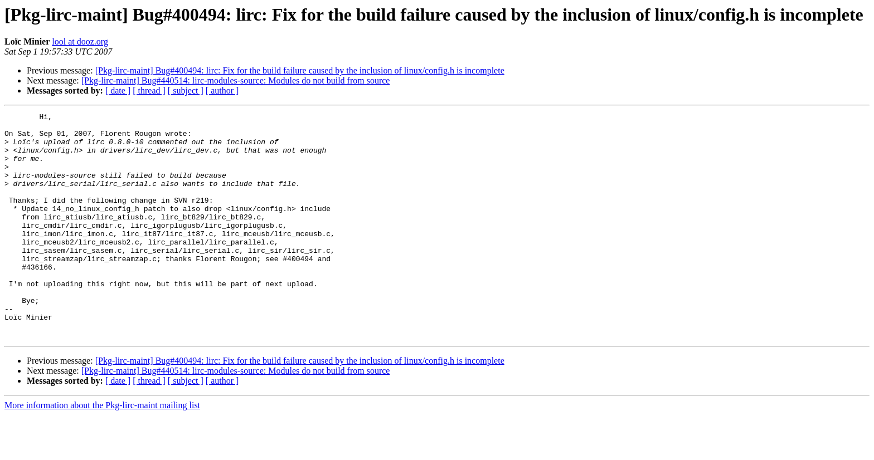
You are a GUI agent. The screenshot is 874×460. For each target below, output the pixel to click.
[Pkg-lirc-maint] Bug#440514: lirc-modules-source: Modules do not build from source (235, 80)
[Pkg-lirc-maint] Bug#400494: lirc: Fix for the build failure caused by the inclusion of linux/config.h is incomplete (299, 70)
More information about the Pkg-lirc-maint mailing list (102, 450)
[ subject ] (185, 90)
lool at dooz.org (80, 41)
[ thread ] (149, 90)
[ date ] (117, 90)
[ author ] (222, 90)
